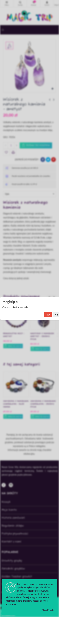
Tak (48, 314)
